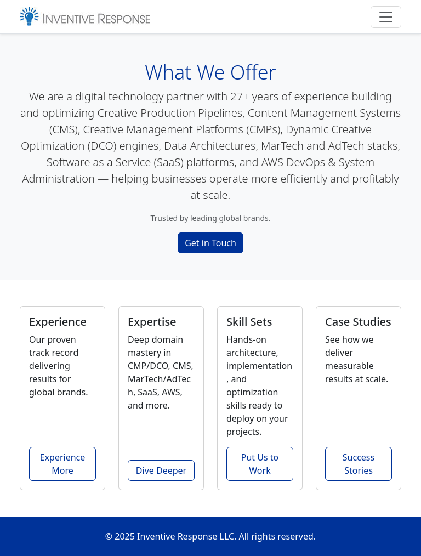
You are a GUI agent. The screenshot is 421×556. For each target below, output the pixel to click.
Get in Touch (210, 243)
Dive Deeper (161, 470)
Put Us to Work (259, 463)
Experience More (63, 463)
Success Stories (358, 463)
